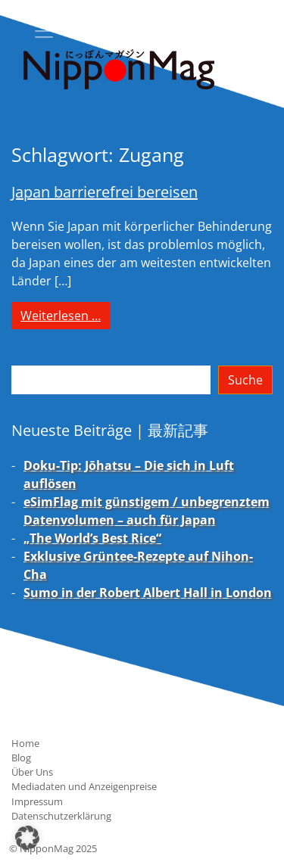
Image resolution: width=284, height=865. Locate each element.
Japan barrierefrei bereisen (104, 192)
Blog (21, 757)
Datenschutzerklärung (61, 816)
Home (25, 743)
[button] (27, 838)
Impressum (37, 801)
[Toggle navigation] (43, 31)
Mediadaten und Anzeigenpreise (84, 786)
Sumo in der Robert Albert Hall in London (147, 592)
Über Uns (32, 772)
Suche (245, 380)
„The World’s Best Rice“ (92, 538)
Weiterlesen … (65, 315)
